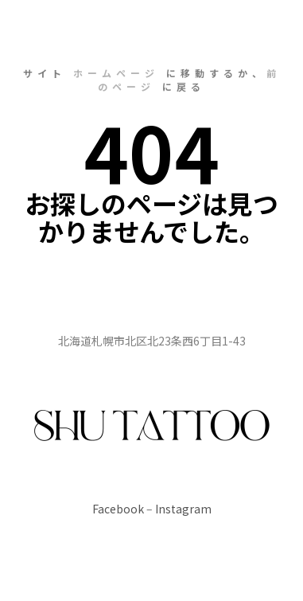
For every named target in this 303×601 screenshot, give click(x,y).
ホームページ (116, 73)
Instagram (183, 509)
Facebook (118, 509)
